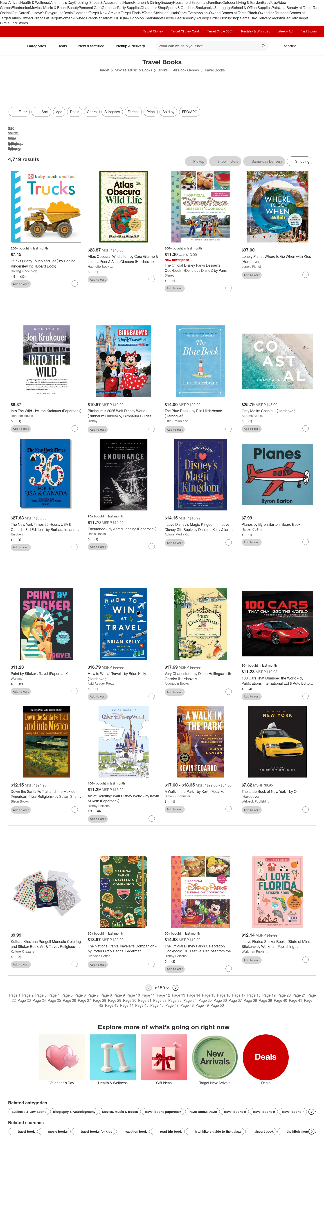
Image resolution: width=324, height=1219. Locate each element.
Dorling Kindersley (24, 271)
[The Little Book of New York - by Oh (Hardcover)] (277, 794)
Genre (92, 112)
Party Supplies (129, 7)
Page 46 (157, 1005)
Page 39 (265, 1000)
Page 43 (111, 1005)
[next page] (175, 987)
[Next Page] (311, 1111)
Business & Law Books (28, 1112)
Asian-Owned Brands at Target (223, 13)
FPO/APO (189, 112)
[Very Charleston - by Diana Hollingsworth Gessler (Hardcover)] (200, 676)
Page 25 (54, 1000)
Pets (275, 7)
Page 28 (99, 1000)
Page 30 (129, 1000)
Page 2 (28, 995)
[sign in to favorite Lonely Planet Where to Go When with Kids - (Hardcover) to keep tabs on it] (305, 275)
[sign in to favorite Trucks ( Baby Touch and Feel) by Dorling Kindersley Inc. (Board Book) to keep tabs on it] (75, 283)
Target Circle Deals (168, 18)
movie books (55, 1131)
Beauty (73, 7)
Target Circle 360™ (220, 31)
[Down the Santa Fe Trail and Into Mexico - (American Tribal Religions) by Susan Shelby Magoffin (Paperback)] (46, 794)
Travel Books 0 (235, 1112)
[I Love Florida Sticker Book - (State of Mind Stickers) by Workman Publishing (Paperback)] (277, 944)
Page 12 (163, 995)
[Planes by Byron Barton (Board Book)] (277, 524)
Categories (38, 46)
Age (59, 112)
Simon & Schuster (177, 796)
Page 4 (54, 995)
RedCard (291, 18)
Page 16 (223, 995)
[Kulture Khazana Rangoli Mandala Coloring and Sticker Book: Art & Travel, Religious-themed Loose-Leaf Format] (46, 944)
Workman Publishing (255, 951)
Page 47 (172, 1005)
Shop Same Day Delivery (251, 18)
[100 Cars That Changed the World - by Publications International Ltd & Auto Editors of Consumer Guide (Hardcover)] (277, 681)
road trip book (168, 1131)
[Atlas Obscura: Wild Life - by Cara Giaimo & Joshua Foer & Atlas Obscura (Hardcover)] (123, 259)
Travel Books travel (202, 1112)
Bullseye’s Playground (45, 13)
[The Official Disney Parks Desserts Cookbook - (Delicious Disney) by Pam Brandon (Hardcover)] (200, 268)
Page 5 (67, 995)
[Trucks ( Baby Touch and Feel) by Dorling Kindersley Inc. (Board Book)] (46, 263)
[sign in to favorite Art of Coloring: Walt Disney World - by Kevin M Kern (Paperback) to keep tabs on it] (151, 818)
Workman (17, 678)
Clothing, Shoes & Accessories (98, 2)
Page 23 (24, 1000)
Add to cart (21, 284)
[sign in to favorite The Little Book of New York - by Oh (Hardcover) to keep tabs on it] (305, 809)
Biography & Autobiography (74, 1112)
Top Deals (145, 18)
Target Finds (131, 13)
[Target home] (14, 46)
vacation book (133, 1131)
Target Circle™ (153, 31)
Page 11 (148, 995)
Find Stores (19, 23)
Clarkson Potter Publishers (101, 956)
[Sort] (41, 112)
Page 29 (114, 1000)
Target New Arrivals (105, 13)
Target (104, 70)
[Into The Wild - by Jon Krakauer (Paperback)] (46, 411)
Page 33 (175, 1000)
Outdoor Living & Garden (242, 2)
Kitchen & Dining (146, 2)
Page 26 (69, 1000)
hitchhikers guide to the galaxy (215, 1131)
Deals (68, 13)
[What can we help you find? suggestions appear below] (212, 46)
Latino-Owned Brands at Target (35, 18)
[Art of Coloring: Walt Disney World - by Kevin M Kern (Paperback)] (123, 799)
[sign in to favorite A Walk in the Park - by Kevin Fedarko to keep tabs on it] (228, 809)
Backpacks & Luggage (214, 7)
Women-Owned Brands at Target (86, 18)
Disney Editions (99, 806)
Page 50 (217, 1005)
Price (150, 112)
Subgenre (112, 112)
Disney (169, 275)
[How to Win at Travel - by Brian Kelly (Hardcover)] (123, 676)
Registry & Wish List (255, 31)
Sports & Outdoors (181, 7)
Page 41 (295, 1000)
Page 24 (39, 1000)
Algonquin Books (177, 683)
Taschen (17, 534)
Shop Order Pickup (216, 18)
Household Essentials (190, 2)
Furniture (215, 2)
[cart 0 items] (310, 46)
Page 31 (144, 1000)
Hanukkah (170, 13)
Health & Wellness (35, 2)
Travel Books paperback (163, 1112)
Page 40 (280, 1000)
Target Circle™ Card (185, 31)
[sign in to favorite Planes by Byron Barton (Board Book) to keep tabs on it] (305, 542)
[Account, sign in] (287, 46)
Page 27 (84, 1000)
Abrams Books (252, 416)
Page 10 (133, 995)
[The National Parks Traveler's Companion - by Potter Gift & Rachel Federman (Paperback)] (123, 949)
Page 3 (41, 995)
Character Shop (153, 7)
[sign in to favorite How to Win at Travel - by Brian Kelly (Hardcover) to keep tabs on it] (151, 696)
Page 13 (178, 995)
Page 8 (106, 995)
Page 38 (250, 1000)
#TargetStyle (152, 13)
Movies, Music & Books (48, 7)
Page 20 (284, 995)
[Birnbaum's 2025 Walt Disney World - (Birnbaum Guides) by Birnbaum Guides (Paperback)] (123, 413)
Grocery (166, 2)
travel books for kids (93, 1131)
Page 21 (299, 995)
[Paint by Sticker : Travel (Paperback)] (46, 673)
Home (128, 2)
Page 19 (269, 995)
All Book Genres (186, 70)
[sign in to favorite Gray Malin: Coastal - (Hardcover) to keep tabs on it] (305, 428)
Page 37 (235, 1000)
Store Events (188, 13)
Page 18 (254, 995)
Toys (273, 2)
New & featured (93, 46)
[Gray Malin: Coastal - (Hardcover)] (277, 411)
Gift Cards (20, 13)
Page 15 (208, 995)
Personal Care (90, 7)
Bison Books (20, 801)
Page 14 (193, 995)
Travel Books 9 (264, 1112)
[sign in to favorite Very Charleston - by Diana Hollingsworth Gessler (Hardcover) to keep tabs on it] (228, 691)
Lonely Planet (251, 266)
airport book (261, 1131)
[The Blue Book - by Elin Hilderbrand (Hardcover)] (200, 413)
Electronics (21, 7)
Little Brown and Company (178, 421)
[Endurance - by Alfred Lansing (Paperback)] (123, 529)
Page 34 (190, 1000)
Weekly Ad (192, 18)
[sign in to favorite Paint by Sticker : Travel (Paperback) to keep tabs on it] (75, 691)
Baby (266, 2)
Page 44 (126, 1005)
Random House (22, 416)
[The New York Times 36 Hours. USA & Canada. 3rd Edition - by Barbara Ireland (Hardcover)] (46, 527)
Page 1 (14, 995)
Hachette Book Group (101, 266)
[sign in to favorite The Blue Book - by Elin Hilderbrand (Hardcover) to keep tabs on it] (228, 429)
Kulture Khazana (22, 951)
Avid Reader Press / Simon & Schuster (101, 683)
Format (133, 112)
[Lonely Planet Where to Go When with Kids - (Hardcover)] (277, 259)
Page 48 (187, 1005)
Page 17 (238, 995)
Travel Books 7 (293, 1112)
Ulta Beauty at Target (296, 7)
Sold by (168, 112)
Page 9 (119, 995)
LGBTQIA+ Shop (125, 18)
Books (163, 70)
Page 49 (202, 1005)
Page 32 (159, 1000)
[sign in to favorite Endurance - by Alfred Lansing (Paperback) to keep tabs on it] (151, 546)
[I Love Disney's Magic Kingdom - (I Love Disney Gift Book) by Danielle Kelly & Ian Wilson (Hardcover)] (200, 527)
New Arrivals (10, 2)
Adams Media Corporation (178, 534)
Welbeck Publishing (255, 801)
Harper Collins (252, 529)
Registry (277, 18)
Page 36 (220, 1000)
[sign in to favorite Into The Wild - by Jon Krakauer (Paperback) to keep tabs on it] (75, 428)
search (263, 46)
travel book (23, 1131)
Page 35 (205, 1000)
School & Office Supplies (252, 7)
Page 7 (93, 995)
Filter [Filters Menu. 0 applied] (19, 111)
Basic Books (97, 534)
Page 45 (141, 1005)
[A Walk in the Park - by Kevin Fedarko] (200, 791)
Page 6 (80, 995)
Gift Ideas (109, 7)
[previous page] (148, 987)
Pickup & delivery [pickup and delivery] (132, 46)
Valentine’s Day (62, 2)
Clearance (81, 13)
